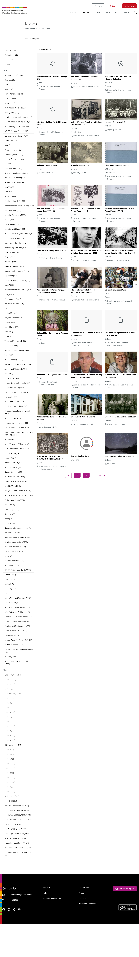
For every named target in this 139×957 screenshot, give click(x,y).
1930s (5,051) (10, 738)
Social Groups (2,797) (13, 233)
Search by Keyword (32, 41)
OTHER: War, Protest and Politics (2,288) (17, 687)
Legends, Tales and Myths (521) (17, 278)
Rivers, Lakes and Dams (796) (16, 497)
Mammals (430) (11, 411)
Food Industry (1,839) (13, 311)
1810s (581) (9, 781)
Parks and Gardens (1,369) (15, 493)
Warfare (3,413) (11, 682)
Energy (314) (10, 307)
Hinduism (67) (10, 534)
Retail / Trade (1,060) (13, 335)
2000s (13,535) (10, 705)
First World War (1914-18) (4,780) (17, 655)
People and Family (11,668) (15, 209)
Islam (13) (9, 538)
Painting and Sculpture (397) (16, 114)
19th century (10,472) (13, 772)
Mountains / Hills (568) (13, 483)
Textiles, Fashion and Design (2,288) (18, 123)
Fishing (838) (10, 603)
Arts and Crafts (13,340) (14, 80)
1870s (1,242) (10, 810)
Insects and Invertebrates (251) (17, 407)
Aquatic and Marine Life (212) (16, 383)
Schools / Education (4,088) (15, 223)
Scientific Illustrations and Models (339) (18, 427)
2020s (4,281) (10, 715)
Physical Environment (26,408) (17, 438)
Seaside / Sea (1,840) (13, 502)
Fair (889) (8, 171)
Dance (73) (9, 95)
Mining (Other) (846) (12, 326)
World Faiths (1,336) (12, 588)
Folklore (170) (10, 269)
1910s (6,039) (10, 729)
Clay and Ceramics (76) (14, 330)
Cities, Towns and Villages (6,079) (17, 460)
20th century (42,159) (13, 719)
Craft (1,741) (9, 90)
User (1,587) (9, 64)
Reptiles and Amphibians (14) (16, 421)
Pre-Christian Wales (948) (14, 555)
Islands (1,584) (10, 474)
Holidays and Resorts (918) (15, 185)
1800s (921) (9, 777)
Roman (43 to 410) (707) (14, 853)
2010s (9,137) (10, 710)
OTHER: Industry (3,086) (14, 373)
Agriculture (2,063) (12, 288)
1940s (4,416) (10, 743)
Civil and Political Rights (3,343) (17, 646)
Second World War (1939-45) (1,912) (19, 665)
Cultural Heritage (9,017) (14, 250)
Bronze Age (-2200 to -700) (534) (17, 862)
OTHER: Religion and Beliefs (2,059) (18, 593)
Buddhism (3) (10, 524)
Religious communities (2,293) (16, 565)
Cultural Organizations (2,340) (16, 259)
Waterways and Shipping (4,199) (17, 364)
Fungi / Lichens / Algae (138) (16, 402)
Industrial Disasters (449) (14, 316)
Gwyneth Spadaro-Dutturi (81, 465)
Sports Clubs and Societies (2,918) (18, 622)
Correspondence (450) (13, 157)
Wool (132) (9, 368)
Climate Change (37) (13, 392)
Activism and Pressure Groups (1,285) (19, 641)
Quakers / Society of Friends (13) (17, 560)
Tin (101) (8, 350)
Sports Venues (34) (12, 627)
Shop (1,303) (10, 228)
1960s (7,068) (10, 753)
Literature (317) (11, 104)
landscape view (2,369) (13, 479)
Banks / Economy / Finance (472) (17, 292)
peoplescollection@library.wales (19, 927)
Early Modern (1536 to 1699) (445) (18, 839)
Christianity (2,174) (12, 529)
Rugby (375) (9, 617)
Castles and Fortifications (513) (17, 443)
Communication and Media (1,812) (18, 302)
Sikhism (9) (9, 579)
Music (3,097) (10, 109)
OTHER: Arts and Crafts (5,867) (17, 137)
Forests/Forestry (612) (13, 469)
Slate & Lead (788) (12, 340)
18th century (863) (12, 824)
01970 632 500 (12, 932)
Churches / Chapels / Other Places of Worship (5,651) (19, 448)
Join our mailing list (124, 921)
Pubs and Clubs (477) (13, 218)
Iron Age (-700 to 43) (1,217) (15, 858)
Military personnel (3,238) (14, 669)
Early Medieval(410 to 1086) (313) (18, 848)
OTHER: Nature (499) (13, 433)
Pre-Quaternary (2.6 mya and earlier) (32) (19, 882)
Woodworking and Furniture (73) (17, 133)
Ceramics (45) (10, 85)
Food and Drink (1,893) (13, 175)
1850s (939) (9, 800)
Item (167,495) (10, 55)
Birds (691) (9, 388)
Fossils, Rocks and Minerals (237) (17, 397)
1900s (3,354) (10, 724)
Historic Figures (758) (13, 273)
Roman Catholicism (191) (14, 574)
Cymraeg (97, 6)
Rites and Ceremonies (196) (15, 569)
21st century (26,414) (13, 700)
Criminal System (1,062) (14, 161)
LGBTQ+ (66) (10, 195)
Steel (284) (9, 345)
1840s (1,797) (10, 796)
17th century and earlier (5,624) (17, 834)
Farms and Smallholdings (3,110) (17, 464)
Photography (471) (12, 118)
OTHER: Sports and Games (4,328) (18, 631)
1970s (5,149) (10, 757)
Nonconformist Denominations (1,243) (17, 549)
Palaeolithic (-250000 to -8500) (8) (18, 877)
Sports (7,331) (10, 598)
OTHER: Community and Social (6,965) (17, 243)
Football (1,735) (11, 612)
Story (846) (9, 69)
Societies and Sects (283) (14, 584)
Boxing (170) (10, 608)
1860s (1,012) (10, 805)
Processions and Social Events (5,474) (19, 214)
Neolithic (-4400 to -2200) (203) (17, 867)
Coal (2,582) (9, 297)
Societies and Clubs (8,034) (15, 237)
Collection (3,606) (12, 60)
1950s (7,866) (10, 748)
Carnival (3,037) (11, 147)
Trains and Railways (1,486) (15, 354)
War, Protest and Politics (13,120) (17, 636)
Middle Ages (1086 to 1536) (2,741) (18, 843)
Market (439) (10, 199)
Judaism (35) (10, 543)
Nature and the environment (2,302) (18, 378)
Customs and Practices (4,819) (17, 254)
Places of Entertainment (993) (16, 166)
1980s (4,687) (10, 762)
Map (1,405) (9, 455)
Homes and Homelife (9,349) (16, 190)
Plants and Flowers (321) (14, 416)
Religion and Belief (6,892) (15, 519)
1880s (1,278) (10, 815)
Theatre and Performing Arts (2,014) (18, 128)
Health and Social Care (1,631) (16, 180)
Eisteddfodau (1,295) (13, 264)
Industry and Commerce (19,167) (17, 283)
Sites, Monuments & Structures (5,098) (17, 508)
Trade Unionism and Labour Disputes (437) (19, 675)
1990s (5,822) (10, 767)
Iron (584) (8, 321)
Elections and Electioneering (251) (18, 650)
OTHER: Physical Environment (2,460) (19, 514)
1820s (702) (9, 786)
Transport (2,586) (11, 359)
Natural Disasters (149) (14, 488)
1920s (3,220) (10, 734)
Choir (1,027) (10, 152)
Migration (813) (11, 204)
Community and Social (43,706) (17, 142)
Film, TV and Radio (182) (14, 99)
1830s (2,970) (10, 791)
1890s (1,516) (10, 819)
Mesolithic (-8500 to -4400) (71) (17, 872)
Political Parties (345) (13, 660)
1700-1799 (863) (11, 829)
